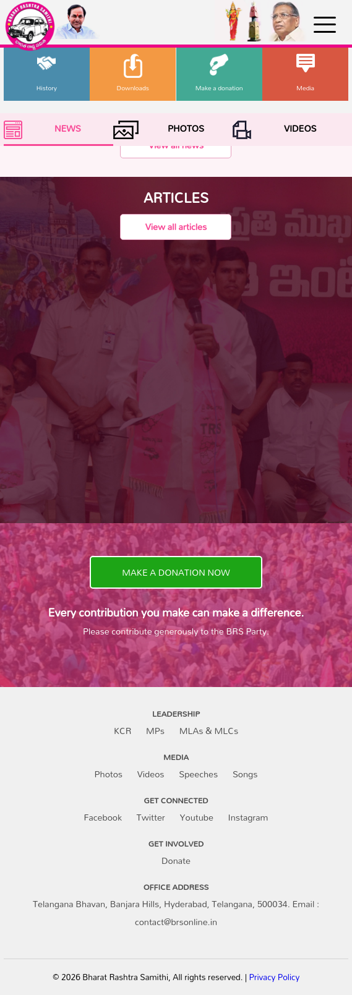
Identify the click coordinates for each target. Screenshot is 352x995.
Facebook (102, 817)
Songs (245, 774)
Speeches (198, 774)
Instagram (248, 817)
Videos (151, 774)
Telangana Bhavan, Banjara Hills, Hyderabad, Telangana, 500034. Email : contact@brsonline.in (176, 913)
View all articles (176, 227)
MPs (155, 731)
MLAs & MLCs (208, 731)
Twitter (151, 817)
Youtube (196, 817)
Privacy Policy (274, 977)
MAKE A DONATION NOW (176, 572)
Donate (176, 860)
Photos (108, 774)
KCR (122, 731)
